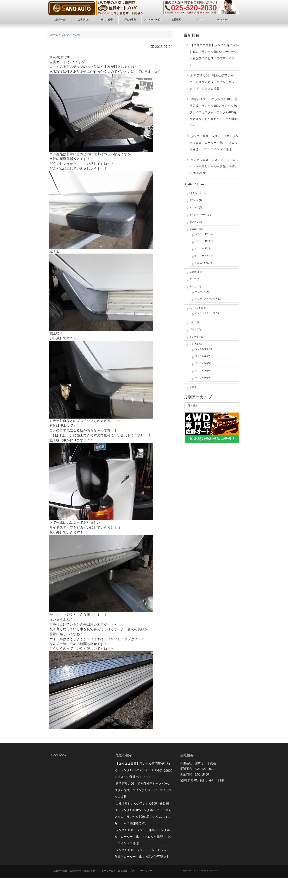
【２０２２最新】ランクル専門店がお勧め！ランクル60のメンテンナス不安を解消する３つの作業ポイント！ (143, 770)
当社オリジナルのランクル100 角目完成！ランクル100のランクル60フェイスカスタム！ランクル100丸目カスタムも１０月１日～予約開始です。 (213, 112)
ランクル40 (201, 356)
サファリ (193, 221)
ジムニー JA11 (202, 234)
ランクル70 (201, 370)
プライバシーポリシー (140, 870)
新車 (191, 387)
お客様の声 (75, 870)
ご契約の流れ (60, 870)
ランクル (193, 344)
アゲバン (193, 200)
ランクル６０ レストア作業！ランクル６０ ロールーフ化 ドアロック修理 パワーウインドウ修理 (214, 142)
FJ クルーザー (196, 193)
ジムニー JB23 (202, 248)
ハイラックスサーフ (205, 313)
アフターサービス (106, 870)
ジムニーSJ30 (202, 262)
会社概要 (122, 870)
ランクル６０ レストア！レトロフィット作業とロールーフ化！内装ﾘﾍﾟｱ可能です (214, 166)
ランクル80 (201, 377)
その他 (76, 34)
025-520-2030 (204, 768)
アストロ (193, 207)
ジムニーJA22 (202, 255)
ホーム (54, 34)
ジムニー (193, 229)
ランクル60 (201, 363)
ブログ (65, 34)
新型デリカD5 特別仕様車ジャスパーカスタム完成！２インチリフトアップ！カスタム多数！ (213, 82)
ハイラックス (196, 308)
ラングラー (195, 336)
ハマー (192, 322)
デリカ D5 (200, 291)
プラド (192, 329)
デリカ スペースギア (206, 298)
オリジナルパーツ (198, 214)
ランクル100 (201, 349)
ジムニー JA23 (202, 241)
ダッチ (192, 279)
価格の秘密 (89, 870)
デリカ (192, 286)
